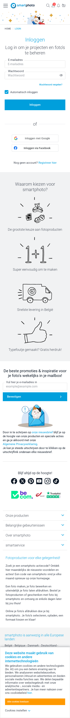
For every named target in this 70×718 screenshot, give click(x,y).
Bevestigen (14, 396)
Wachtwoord (16, 71)
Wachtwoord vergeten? (50, 84)
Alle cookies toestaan (18, 701)
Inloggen (35, 104)
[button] (35, 138)
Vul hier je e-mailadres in (21, 382)
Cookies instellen (18, 710)
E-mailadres (15, 60)
